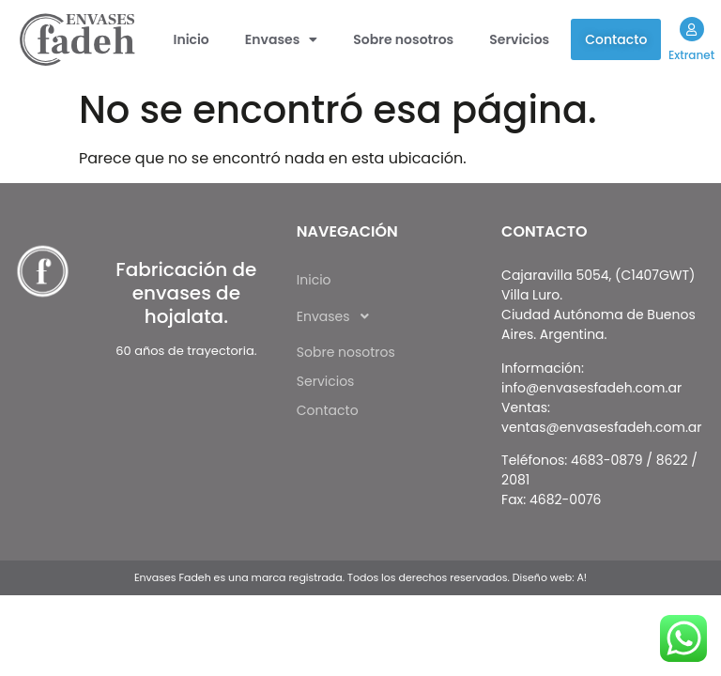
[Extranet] (691, 29)
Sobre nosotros (403, 39)
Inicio (191, 39)
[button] (281, 39)
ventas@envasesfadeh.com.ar (601, 427)
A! (581, 577)
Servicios (519, 39)
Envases (281, 39)
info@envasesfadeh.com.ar (591, 387)
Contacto (616, 39)
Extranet (691, 55)
